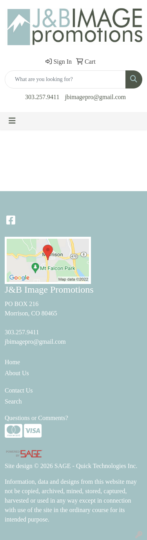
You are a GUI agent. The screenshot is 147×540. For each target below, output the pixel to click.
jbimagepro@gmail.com (95, 97)
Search (13, 401)
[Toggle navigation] (12, 120)
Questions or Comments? (36, 418)
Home (12, 362)
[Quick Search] (65, 79)
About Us (17, 373)
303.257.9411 (42, 97)
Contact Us (19, 390)
